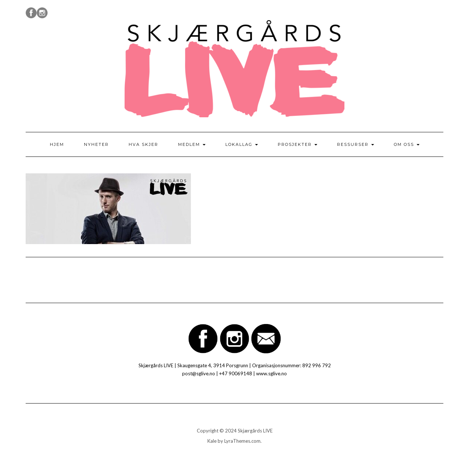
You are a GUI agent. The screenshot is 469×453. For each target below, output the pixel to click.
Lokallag (241, 144)
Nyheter (96, 144)
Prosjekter (297, 144)
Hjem (57, 144)
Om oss (407, 144)
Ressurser (355, 144)
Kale (212, 441)
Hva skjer (143, 144)
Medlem (192, 144)
